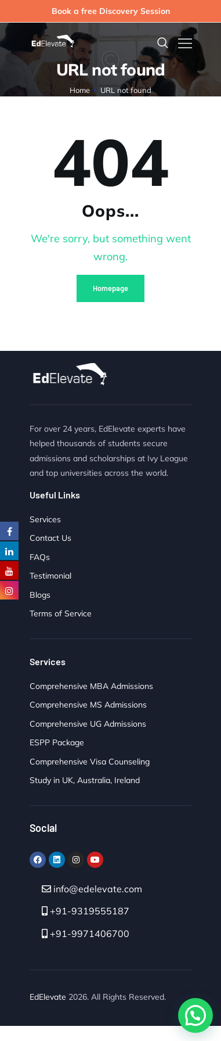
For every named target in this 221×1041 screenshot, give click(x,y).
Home (80, 90)
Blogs (40, 595)
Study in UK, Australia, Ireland (85, 780)
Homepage (110, 288)
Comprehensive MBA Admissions (91, 686)
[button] (195, 1015)
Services (45, 519)
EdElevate (48, 997)
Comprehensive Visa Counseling (90, 761)
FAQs (40, 557)
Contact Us (50, 538)
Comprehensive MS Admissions (88, 704)
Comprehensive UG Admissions (88, 724)
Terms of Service (61, 613)
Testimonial (50, 575)
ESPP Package (57, 742)
